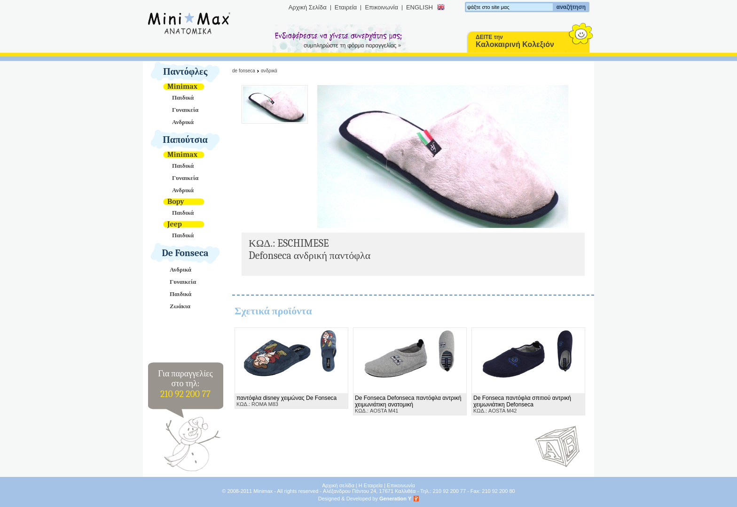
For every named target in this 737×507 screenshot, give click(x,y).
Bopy (175, 201)
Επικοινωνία (381, 7)
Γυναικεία (185, 109)
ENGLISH (419, 7)
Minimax (182, 86)
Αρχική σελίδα (338, 485)
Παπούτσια (185, 139)
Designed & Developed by (365, 498)
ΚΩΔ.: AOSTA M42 (522, 404)
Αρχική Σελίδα (308, 7)
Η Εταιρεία (371, 485)
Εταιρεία (346, 7)
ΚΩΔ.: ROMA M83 (286, 401)
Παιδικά (183, 97)
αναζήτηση (571, 7)
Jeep (174, 224)
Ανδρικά (183, 121)
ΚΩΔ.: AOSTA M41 (408, 404)
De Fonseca (185, 253)
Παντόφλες (185, 71)
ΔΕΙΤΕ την (515, 41)
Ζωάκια (180, 306)
